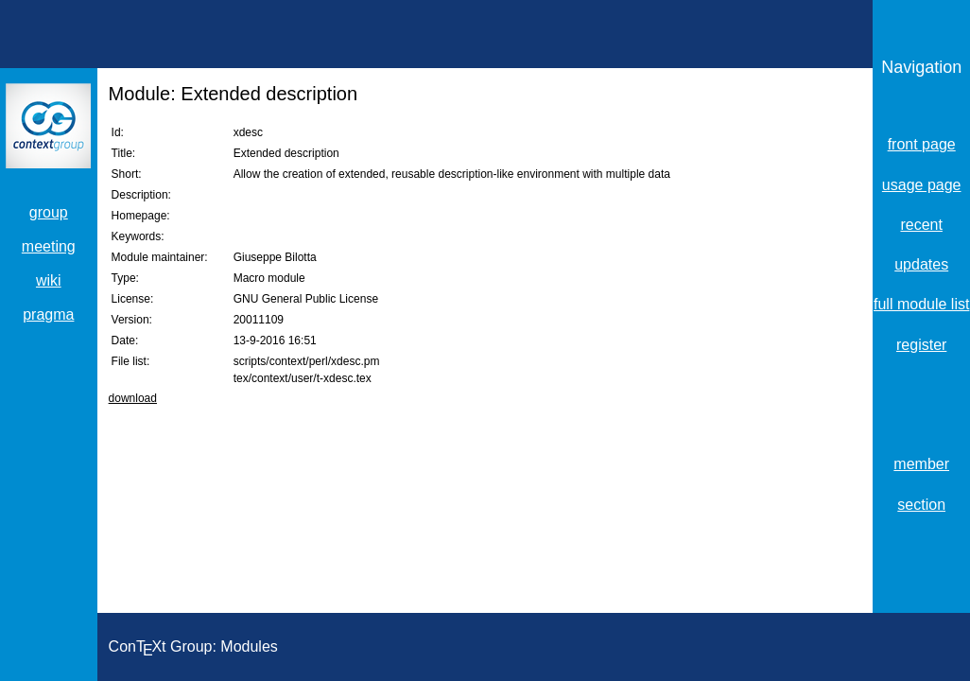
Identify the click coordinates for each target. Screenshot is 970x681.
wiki (48, 280)
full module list (921, 304)
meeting (49, 246)
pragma (48, 314)
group (48, 212)
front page (922, 144)
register (921, 345)
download (133, 398)
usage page (921, 185)
